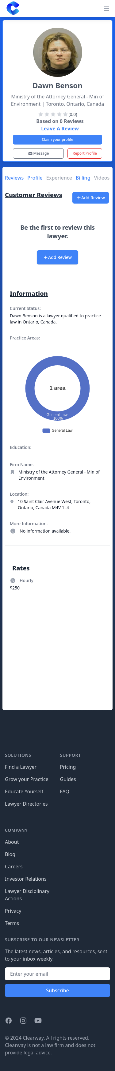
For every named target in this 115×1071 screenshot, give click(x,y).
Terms (12, 923)
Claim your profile (57, 139)
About (12, 842)
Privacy (13, 910)
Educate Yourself (24, 791)
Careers (14, 866)
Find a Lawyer (20, 767)
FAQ (64, 791)
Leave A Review (60, 128)
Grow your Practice (26, 779)
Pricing (68, 767)
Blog (10, 854)
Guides (68, 779)
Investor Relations (26, 878)
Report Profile (85, 153)
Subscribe (57, 990)
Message (38, 153)
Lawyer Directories (26, 803)
